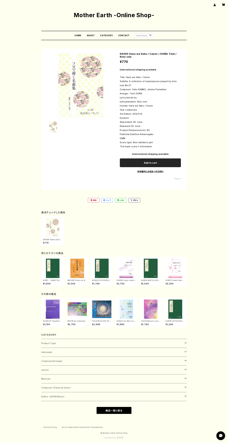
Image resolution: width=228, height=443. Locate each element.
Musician (45, 379)
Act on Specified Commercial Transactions (82, 427)
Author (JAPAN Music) (53, 396)
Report (177, 179)
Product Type (48, 343)
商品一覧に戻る (114, 410)
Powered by (114, 438)
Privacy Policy (50, 427)
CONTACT (124, 35)
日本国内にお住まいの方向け (150, 171)
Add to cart (150, 162)
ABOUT (91, 35)
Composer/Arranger (52, 361)
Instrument (46, 352)
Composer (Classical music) (56, 387)
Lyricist (45, 370)
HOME (78, 35)
